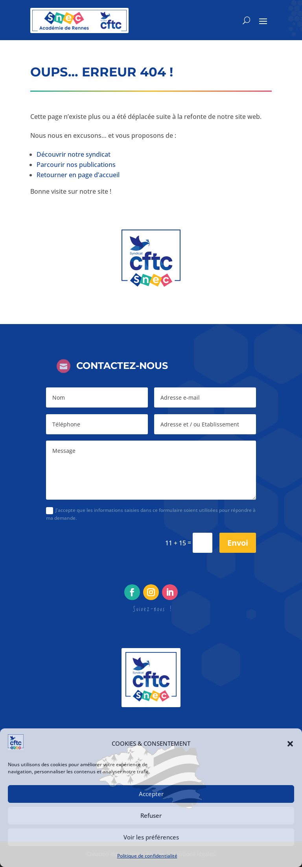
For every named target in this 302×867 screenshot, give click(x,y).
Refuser (151, 815)
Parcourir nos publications (76, 164)
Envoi (237, 542)
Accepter (151, 794)
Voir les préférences (151, 837)
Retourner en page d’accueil (78, 174)
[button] (290, 744)
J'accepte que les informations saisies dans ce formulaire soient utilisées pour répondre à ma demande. (151, 514)
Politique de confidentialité (147, 855)
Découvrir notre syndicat (73, 154)
